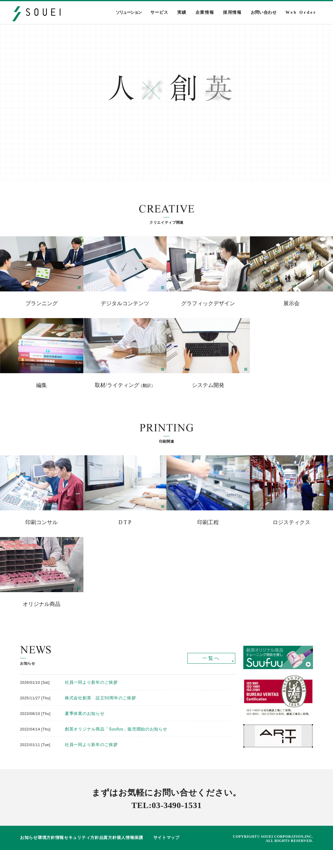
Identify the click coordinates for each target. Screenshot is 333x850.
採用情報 (232, 12)
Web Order (301, 12)
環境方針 (46, 837)
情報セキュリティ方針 (77, 837)
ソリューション (129, 12)
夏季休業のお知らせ (84, 713)
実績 (182, 12)
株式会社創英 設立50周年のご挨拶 (100, 698)
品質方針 (108, 837)
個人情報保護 (130, 837)
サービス (159, 12)
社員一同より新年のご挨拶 (91, 682)
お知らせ (29, 837)
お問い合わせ (264, 12)
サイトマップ (166, 837)
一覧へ (211, 658)
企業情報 (204, 12)
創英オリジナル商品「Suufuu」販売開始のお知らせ (116, 729)
